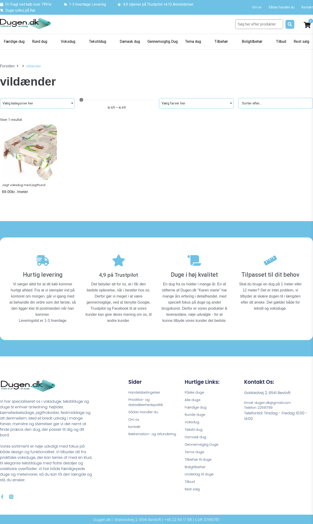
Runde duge (196, 414)
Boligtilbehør (196, 470)
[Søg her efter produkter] (259, 24)
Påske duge (195, 390)
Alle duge (193, 398)
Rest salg (193, 494)
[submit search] (289, 24)
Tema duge (195, 454)
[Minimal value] (116, 100)
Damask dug (196, 438)
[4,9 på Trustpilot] (118, 260)
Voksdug (193, 422)
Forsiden (6, 66)
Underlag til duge (200, 478)
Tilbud (190, 486)
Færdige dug (197, 406)
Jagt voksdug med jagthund (25, 189)
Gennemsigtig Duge (203, 446)
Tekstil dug (194, 430)
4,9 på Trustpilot (118, 272)
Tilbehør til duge (199, 462)
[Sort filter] (275, 103)
